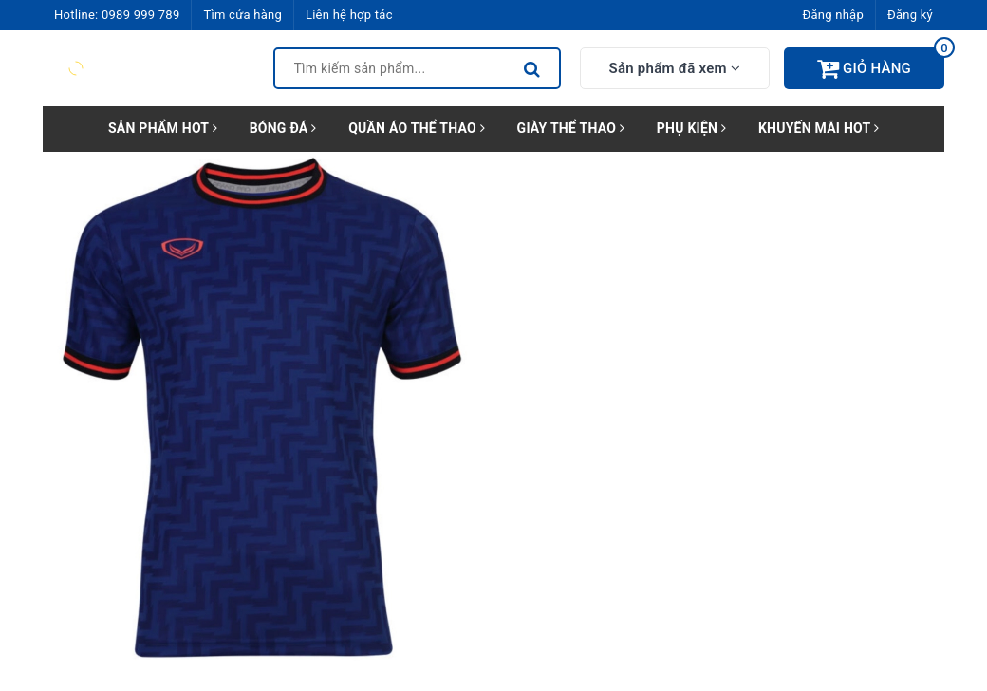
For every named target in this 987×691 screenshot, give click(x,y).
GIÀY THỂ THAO (570, 128)
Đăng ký (910, 15)
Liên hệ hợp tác (349, 15)
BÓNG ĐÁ (283, 128)
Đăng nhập (833, 15)
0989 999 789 (141, 15)
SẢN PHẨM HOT (162, 128)
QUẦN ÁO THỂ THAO (416, 128)
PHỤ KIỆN (691, 128)
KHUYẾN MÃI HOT (818, 128)
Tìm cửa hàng (242, 15)
